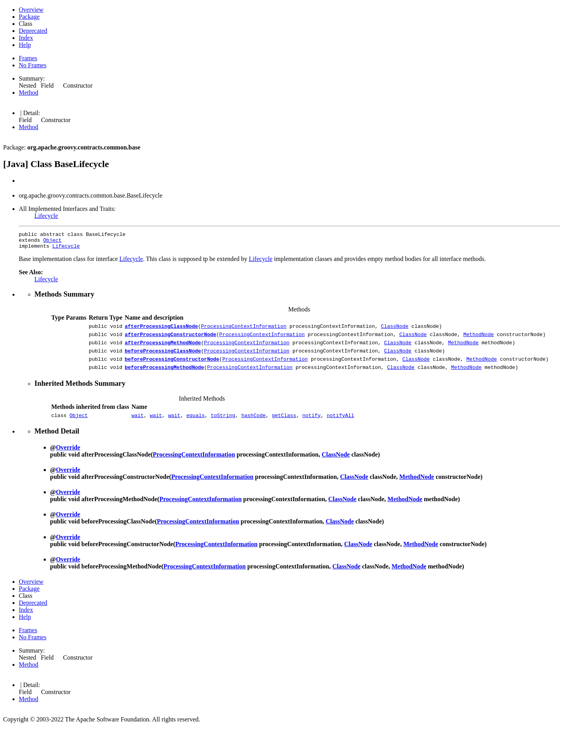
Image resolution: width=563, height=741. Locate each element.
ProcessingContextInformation (243, 330)
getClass (284, 426)
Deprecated (33, 30)
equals (195, 426)
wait (137, 426)
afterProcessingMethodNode (163, 349)
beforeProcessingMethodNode (164, 377)
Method (28, 92)
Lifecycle (46, 215)
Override (68, 459)
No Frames (33, 65)
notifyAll (340, 426)
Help (25, 44)
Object (52, 242)
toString (223, 426)
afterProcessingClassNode (161, 330)
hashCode (253, 426)
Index (26, 37)
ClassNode (394, 330)
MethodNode (478, 340)
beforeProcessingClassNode (163, 358)
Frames (28, 58)
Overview (31, 9)
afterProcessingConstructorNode (170, 340)
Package (29, 16)
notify (311, 426)
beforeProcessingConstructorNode (172, 368)
